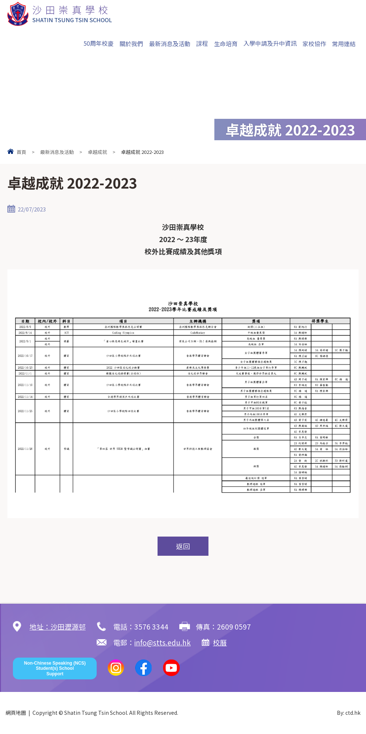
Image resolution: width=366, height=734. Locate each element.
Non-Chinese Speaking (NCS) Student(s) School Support (55, 669)
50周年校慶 (98, 43)
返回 (183, 546)
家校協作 (314, 43)
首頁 (21, 151)
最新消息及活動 (169, 43)
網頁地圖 (16, 713)
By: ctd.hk (348, 713)
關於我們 (131, 43)
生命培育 (226, 43)
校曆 (137, 643)
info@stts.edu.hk (79, 643)
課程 (202, 43)
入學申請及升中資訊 (270, 43)
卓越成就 (97, 151)
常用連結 (344, 43)
